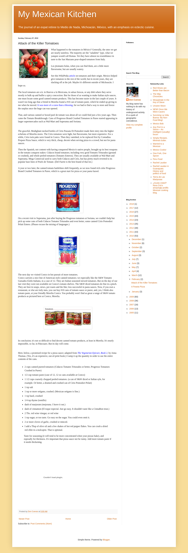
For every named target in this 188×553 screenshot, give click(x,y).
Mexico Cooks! (159, 150)
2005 (131, 312)
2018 (131, 204)
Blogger (106, 540)
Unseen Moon (159, 106)
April (134, 271)
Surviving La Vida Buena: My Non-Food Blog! (161, 117)
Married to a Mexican (158, 145)
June (134, 263)
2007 (131, 304)
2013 (131, 224)
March (135, 275)
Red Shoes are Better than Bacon (161, 89)
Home (68, 519)
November (137, 243)
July (134, 259)
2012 (131, 228)
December (137, 239)
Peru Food (157, 159)
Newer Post (24, 519)
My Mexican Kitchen (57, 14)
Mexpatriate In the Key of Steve (161, 101)
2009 (131, 297)
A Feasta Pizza (138, 286)
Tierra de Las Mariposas (159, 178)
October (136, 247)
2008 (131, 301)
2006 (131, 309)
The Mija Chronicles (158, 95)
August (135, 255)
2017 (131, 208)
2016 (131, 212)
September (137, 251)
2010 (131, 236)
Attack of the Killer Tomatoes (144, 283)
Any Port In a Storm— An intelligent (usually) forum (161, 131)
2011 (131, 232)
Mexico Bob (158, 123)
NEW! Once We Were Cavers (160, 110)
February (136, 279)
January (136, 291)
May (134, 267)
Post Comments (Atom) (41, 523)
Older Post (112, 519)
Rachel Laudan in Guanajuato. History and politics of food (161, 170)
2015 (131, 216)
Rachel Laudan (160, 162)
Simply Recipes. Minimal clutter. (160, 139)
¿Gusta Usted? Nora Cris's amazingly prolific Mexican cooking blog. (161, 188)
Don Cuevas (135, 100)
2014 (131, 220)
